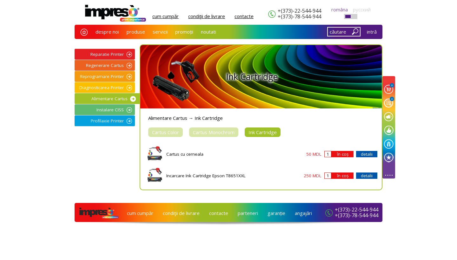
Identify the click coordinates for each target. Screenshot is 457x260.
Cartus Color (165, 132)
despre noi (107, 32)
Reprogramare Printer (102, 76)
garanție (276, 213)
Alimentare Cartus (109, 98)
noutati (208, 32)
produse (136, 32)
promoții (184, 32)
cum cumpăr (165, 16)
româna (339, 9)
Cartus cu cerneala (184, 154)
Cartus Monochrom (214, 132)
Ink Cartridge (262, 132)
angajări (303, 213)
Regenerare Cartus (105, 65)
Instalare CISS (110, 110)
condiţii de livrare (206, 16)
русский (362, 9)
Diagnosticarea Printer (101, 87)
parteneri (248, 213)
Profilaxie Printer (107, 121)
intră (372, 32)
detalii (367, 154)
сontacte (244, 16)
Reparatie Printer (107, 54)
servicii (160, 32)
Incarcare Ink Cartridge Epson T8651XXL (206, 176)
